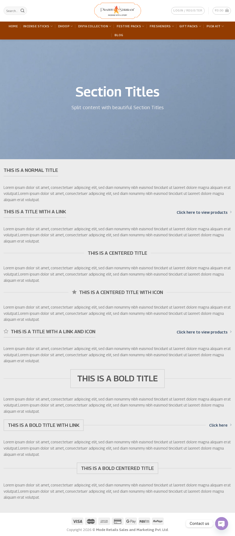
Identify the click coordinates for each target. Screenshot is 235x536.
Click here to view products (204, 212)
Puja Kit (215, 26)
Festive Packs (130, 26)
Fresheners (162, 26)
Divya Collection (94, 26)
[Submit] (22, 11)
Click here (220, 425)
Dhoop (65, 26)
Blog (119, 35)
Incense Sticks (38, 26)
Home (13, 26)
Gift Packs (190, 26)
